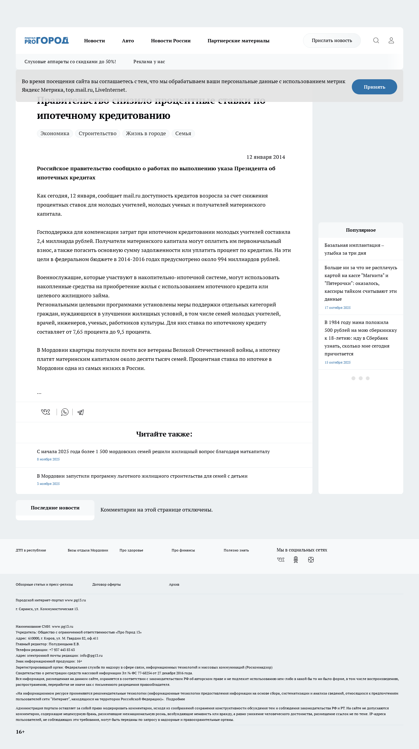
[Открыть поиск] (376, 40)
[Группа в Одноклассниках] (295, 560)
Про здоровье (131, 550)
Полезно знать (236, 550)
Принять (374, 87)
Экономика (55, 133)
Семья (183, 133)
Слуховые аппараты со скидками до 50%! (70, 61)
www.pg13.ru (75, 600)
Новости (94, 41)
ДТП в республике (31, 550)
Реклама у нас (149, 61)
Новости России (171, 41)
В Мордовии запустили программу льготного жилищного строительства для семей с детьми (164, 480)
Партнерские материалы (238, 41)
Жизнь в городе (146, 133)
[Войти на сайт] (391, 40)
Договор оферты (106, 584)
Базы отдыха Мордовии (88, 550)
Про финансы (183, 550)
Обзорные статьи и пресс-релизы (44, 584)
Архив (174, 584)
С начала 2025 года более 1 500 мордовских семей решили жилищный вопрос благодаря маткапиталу (164, 455)
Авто (128, 41)
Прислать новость (332, 40)
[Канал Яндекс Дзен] (310, 560)
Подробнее (175, 699)
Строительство (98, 133)
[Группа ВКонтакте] (280, 560)
